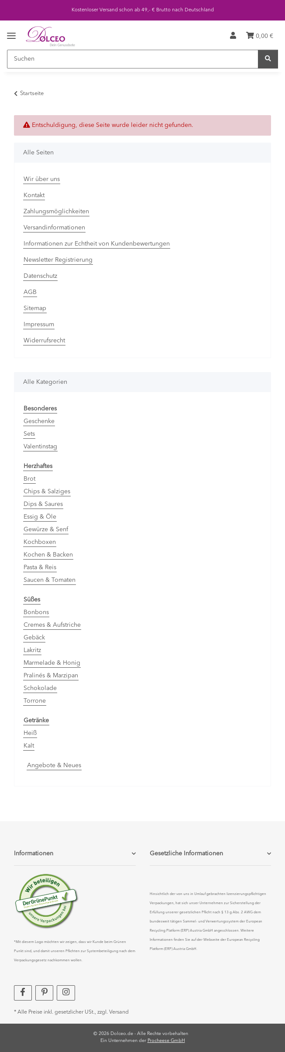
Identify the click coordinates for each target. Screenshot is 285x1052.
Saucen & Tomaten (50, 580)
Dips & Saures (43, 504)
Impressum (39, 324)
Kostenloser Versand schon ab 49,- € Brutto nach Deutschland (143, 10)
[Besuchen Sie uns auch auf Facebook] (23, 993)
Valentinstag (40, 447)
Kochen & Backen (48, 555)
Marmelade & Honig (52, 663)
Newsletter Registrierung (58, 260)
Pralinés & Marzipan (51, 676)
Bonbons (36, 612)
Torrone (35, 701)
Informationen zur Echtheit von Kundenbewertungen (97, 244)
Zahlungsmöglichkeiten (56, 211)
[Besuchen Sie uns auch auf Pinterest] (44, 993)
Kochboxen (40, 542)
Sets (29, 434)
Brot (29, 479)
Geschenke (39, 421)
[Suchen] (132, 59)
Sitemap (35, 308)
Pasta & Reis (40, 567)
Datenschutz (40, 276)
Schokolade (40, 688)
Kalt (29, 746)
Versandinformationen (54, 228)
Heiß (30, 733)
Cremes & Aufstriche (52, 625)
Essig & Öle (40, 517)
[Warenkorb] (259, 36)
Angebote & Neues (54, 765)
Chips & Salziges (47, 491)
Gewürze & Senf (46, 529)
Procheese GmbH (166, 1040)
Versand (119, 1012)
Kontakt (34, 195)
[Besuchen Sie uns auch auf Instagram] (66, 993)
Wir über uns (42, 179)
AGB (30, 292)
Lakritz (32, 650)
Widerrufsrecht (44, 341)
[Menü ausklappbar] (11, 29)
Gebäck (34, 638)
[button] (233, 36)
